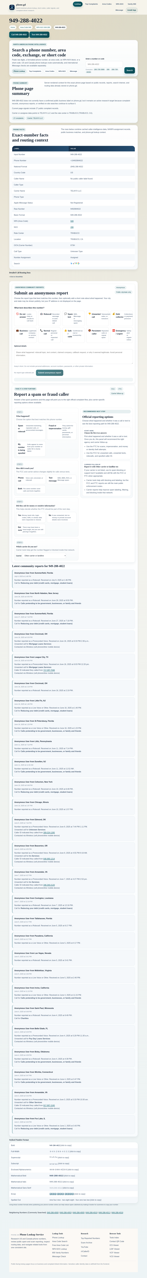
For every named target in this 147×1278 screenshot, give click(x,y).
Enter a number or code (95, 59)
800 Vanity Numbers (60, 1253)
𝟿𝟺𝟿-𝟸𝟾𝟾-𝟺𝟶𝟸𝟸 (61, 1188)
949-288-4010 (91, 1213)
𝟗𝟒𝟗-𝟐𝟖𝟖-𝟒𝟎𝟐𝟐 (60, 1145)
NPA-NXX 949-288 (43, 27)
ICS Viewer (114, 1245)
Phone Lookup (19, 71)
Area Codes (107, 4)
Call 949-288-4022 (19, 35)
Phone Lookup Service (32, 1234)
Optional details (20, 346)
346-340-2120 (49, 885)
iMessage (119, 10)
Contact (84, 1256)
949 (72, 221)
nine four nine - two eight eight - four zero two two (75, 1200)
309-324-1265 (49, 833)
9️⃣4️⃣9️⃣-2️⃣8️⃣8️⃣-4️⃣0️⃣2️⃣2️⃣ (67, 1194)
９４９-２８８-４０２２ (65, 1151)
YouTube (84, 1247)
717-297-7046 (49, 670)
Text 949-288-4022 (39, 35)
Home (13, 27)
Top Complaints (91, 4)
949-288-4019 (117, 1213)
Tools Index (114, 1238)
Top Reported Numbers (90, 1238)
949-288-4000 (52, 1213)
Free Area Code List (60, 1245)
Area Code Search (59, 1241)
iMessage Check (59, 1256)
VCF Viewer (114, 1253)
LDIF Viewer (115, 1249)
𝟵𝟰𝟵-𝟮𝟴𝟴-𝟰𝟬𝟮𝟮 (62, 1176)
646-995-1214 (49, 859)
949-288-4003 (65, 1213)
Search (130, 70)
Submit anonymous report (49, 373)
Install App (131, 10)
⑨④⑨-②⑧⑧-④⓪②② (64, 1170)
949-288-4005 (78, 1213)
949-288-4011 (104, 1213)
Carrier (19, 556)
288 (72, 227)
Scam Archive (86, 1243)
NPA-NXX (119, 4)
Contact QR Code (117, 1241)
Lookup (78, 4)
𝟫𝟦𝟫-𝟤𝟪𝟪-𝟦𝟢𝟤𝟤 (61, 1182)
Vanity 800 (132, 4)
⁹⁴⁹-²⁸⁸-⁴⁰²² (59, 1158)
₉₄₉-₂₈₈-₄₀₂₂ (59, 1164)
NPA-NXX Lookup (59, 1249)
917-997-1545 (49, 1105)
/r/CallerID (85, 1251)
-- (16, 277)
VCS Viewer (114, 1256)
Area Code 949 (25, 27)
